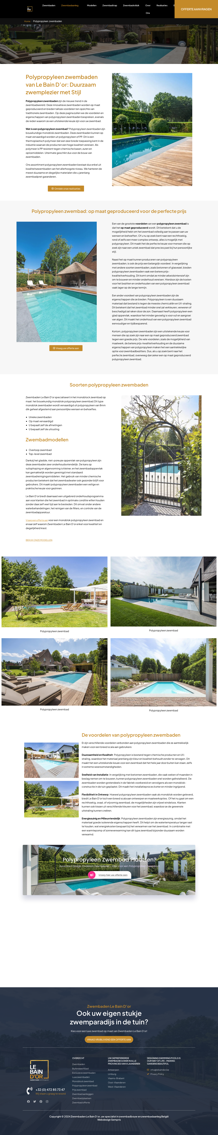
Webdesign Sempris (109, 1119)
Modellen (91, 5)
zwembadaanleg (151, 1116)
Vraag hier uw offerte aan (107, 875)
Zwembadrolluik (131, 5)
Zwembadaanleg (71, 9)
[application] (79, 5)
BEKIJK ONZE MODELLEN (40, 540)
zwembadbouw (128, 1116)
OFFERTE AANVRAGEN (196, 9)
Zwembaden (48, 5)
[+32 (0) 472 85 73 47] (29, 1086)
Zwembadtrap (109, 5)
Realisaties (162, 5)
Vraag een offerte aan (38, 520)
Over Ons (147, 9)
